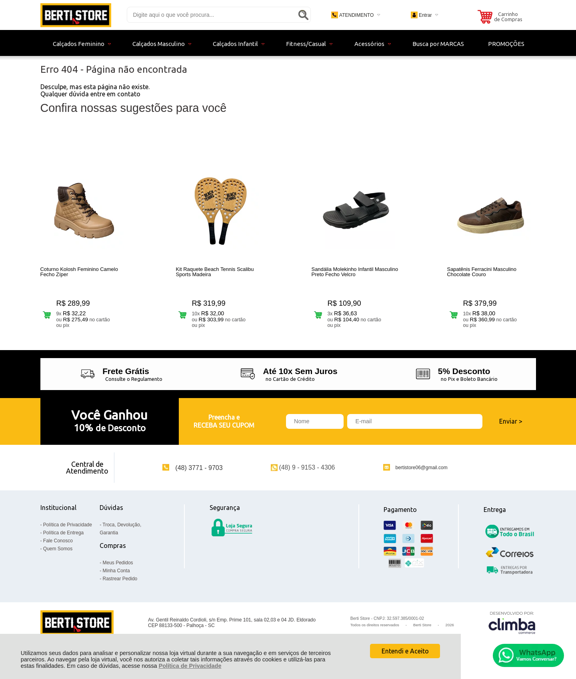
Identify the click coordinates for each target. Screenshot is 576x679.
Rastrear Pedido (120, 582)
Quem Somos (57, 553)
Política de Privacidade (190, 666)
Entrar (425, 15)
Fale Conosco (58, 545)
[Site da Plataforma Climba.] (512, 627)
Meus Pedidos (118, 566)
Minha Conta (116, 574)
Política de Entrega (63, 537)
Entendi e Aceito (405, 651)
